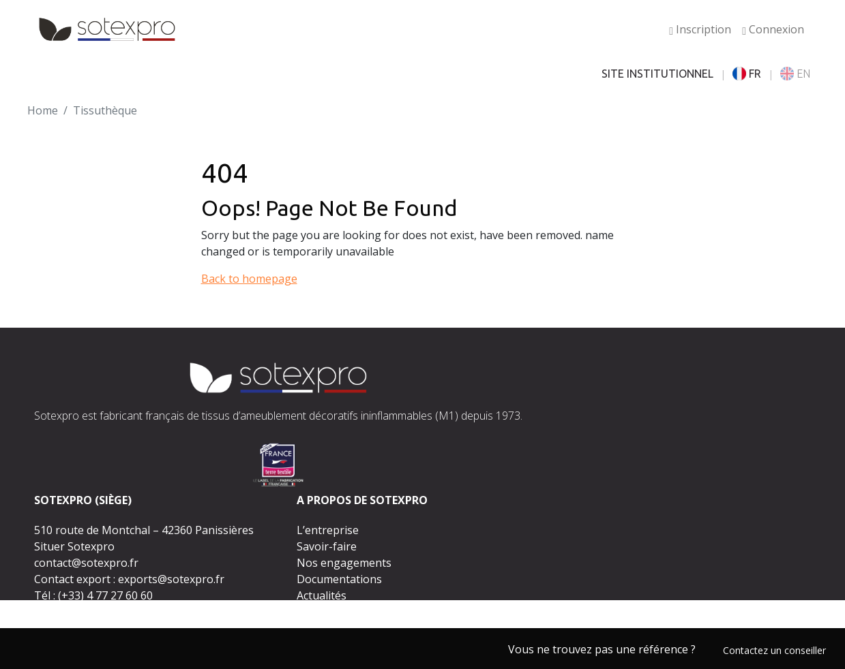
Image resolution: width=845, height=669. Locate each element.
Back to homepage (249, 278)
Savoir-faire (327, 546)
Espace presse (333, 611)
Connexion (773, 29)
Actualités (321, 595)
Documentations (339, 579)
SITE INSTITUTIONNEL (657, 73)
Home (42, 110)
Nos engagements (344, 562)
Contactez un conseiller (774, 650)
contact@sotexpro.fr (86, 562)
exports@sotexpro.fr (171, 579)
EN (795, 73)
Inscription (700, 29)
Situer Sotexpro (74, 546)
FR (746, 73)
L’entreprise (328, 530)
